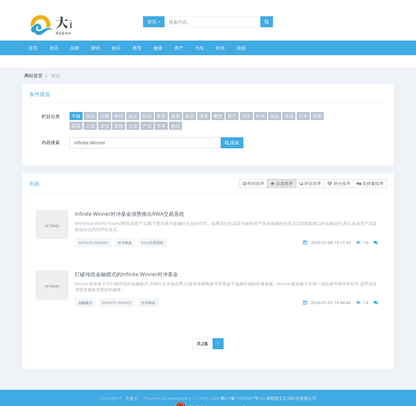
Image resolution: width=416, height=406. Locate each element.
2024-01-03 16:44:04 (331, 302)
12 (366, 302)
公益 (132, 126)
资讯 (154, 21)
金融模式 (85, 302)
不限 (76, 116)
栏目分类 (51, 116)
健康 (157, 48)
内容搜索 (51, 142)
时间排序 (253, 183)
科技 (147, 116)
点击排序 (281, 183)
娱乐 (116, 48)
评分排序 (338, 183)
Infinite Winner (93, 242)
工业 (90, 126)
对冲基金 (124, 242)
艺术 (303, 116)
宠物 (118, 126)
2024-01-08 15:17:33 (331, 242)
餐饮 (218, 116)
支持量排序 (370, 183)
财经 (95, 48)
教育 (137, 48)
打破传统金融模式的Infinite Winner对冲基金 (126, 274)
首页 (33, 48)
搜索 (232, 143)
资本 (161, 126)
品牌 (74, 48)
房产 (178, 48)
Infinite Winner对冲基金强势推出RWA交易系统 (129, 213)
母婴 (317, 116)
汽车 (199, 48)
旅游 (241, 48)
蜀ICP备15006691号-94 (242, 398)
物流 (175, 126)
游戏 (288, 116)
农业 (104, 126)
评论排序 (310, 183)
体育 (203, 116)
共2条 (202, 343)
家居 (189, 116)
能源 (76, 126)
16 (366, 242)
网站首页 (33, 75)
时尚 (220, 48)
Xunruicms (177, 398)
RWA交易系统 (152, 242)
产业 (147, 126)
